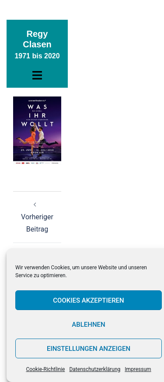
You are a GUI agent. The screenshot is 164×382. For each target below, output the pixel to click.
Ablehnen (88, 324)
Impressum (138, 369)
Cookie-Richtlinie (45, 369)
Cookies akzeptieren (88, 300)
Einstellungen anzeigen (88, 349)
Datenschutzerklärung (94, 369)
